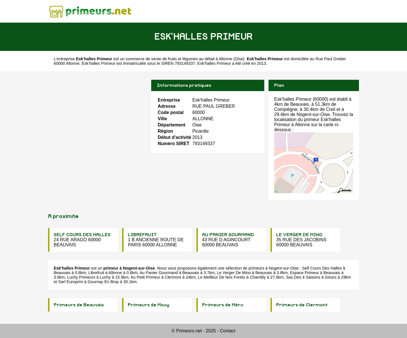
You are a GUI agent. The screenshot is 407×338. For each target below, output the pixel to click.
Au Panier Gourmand (159, 272)
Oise (239, 59)
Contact (227, 330)
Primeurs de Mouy (148, 305)
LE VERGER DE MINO (299, 234)
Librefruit (96, 272)
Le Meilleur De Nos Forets (221, 277)
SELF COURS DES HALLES (82, 234)
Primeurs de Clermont (302, 305)
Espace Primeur (304, 272)
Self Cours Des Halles (322, 268)
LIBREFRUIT (142, 234)
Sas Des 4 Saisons (303, 277)
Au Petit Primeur (145, 277)
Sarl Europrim (70, 281)
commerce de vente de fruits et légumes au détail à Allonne (178, 59)
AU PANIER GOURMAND (228, 234)
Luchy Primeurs (81, 277)
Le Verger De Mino (234, 272)
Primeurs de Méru (222, 305)
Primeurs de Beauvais (79, 305)
